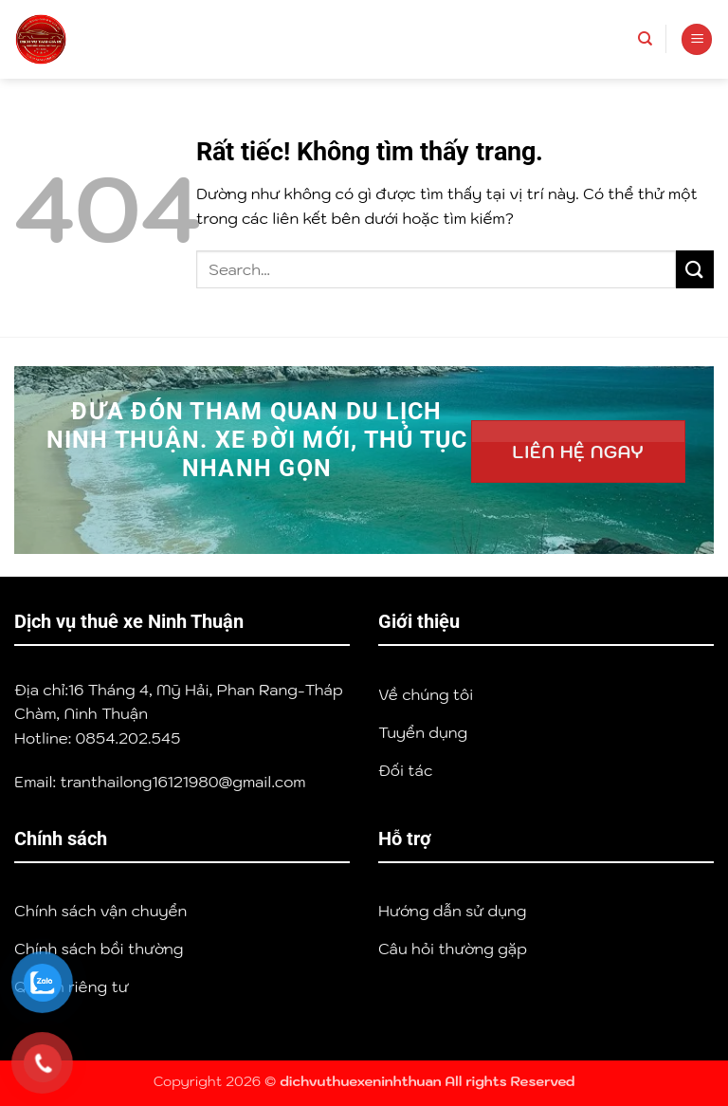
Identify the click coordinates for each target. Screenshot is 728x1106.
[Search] (645, 39)
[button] (697, 39)
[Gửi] (695, 268)
